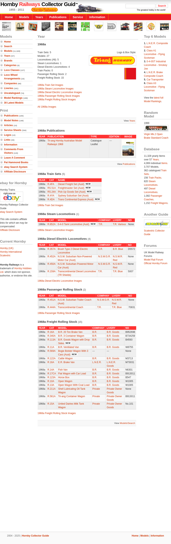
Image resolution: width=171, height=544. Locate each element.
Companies (10, 83)
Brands (8, 60)
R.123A (51, 377)
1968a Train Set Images (50, 85)
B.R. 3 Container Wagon (71, 335)
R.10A (50, 381)
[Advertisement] (47, 479)
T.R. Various (119, 224)
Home (9, 17)
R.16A (50, 332)
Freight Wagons (159, 203)
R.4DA (51, 199)
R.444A (51, 307)
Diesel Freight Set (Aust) (71, 184)
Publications (58, 17)
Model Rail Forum (153, 259)
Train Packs (155, 177)
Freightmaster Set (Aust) (71, 188)
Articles (8, 125)
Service (78, 17)
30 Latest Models (14, 102)
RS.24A (51, 191)
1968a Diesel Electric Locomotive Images (60, 92)
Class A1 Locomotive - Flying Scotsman (154, 54)
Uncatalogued (12, 93)
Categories (10, 65)
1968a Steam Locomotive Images (56, 88)
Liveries (8, 88)
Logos (7, 135)
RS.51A (51, 188)
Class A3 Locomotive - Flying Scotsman (154, 87)
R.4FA (50, 184)
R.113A (51, 339)
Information (97, 17)
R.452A (51, 256)
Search (8, 46)
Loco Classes (12, 70)
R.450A (51, 264)
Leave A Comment (14, 157)
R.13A (50, 385)
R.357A (51, 249)
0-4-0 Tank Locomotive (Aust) (73, 224)
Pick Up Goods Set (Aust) (72, 191)
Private (96, 388)
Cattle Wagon (65, 358)
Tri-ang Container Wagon (71, 396)
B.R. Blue (118, 249)
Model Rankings (13, 98)
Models (24, 17)
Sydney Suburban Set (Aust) (73, 195)
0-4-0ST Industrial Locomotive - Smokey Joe (155, 65)
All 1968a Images (47, 106)
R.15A (50, 403)
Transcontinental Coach (70, 307)
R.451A (51, 299)
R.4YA (50, 195)
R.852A (51, 224)
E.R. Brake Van (66, 362)
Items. (164, 163)
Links (7, 139)
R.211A (51, 388)
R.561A (51, 396)
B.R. (100, 249)
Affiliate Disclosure (15, 171)
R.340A (51, 335)
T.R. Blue (118, 271)
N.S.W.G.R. (104, 256)
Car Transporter (155, 79)
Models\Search (127, 423)
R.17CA (51, 373)
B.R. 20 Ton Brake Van (70, 332)
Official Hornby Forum (155, 263)
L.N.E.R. (96, 362)
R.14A (50, 369)
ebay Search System (16, 167)
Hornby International (11, 251)
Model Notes (11, 120)
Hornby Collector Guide (35, 535)
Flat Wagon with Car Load (72, 373)
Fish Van (62, 369)
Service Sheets (12, 130)
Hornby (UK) (6, 248)
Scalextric (5, 255)
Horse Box (63, 377)
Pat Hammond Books (16, 162)
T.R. (101, 224)
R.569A (51, 351)
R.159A (51, 271)
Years (39, 17)
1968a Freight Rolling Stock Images (57, 99)
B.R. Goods (113, 332)
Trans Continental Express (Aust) (75, 199)
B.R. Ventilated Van (68, 347)
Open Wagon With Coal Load (74, 385)
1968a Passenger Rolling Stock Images (59, 95)
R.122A (51, 358)
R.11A (50, 347)
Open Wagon (65, 381)
